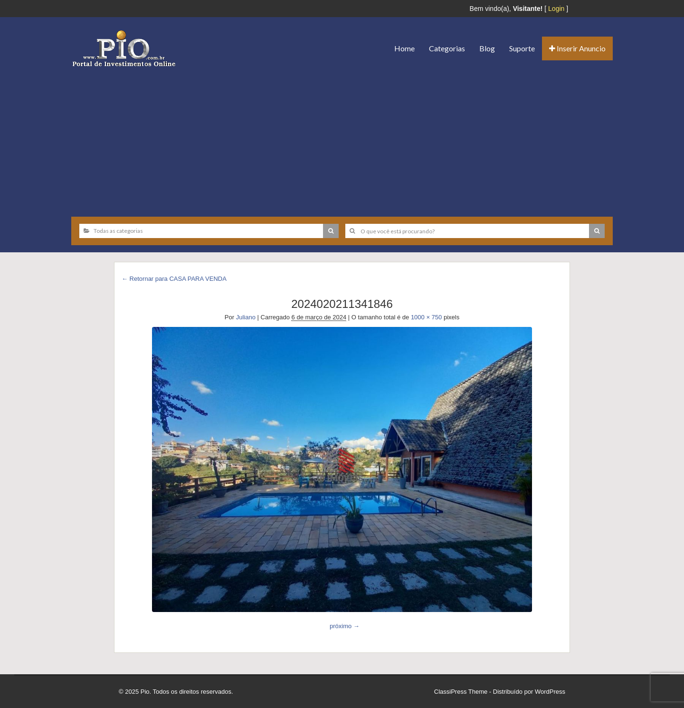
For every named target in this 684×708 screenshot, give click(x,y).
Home (404, 48)
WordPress (550, 691)
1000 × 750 (426, 317)
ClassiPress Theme (460, 691)
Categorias (447, 48)
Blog (487, 48)
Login (556, 8)
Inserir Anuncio (577, 48)
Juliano (246, 317)
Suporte (522, 48)
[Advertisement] (342, 138)
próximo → (345, 626)
